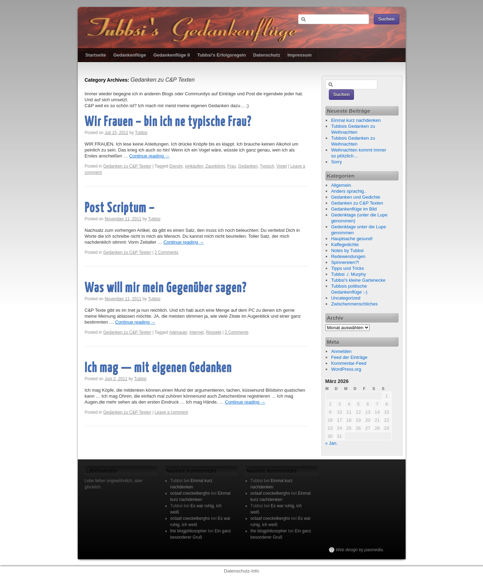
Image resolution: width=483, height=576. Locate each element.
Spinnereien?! (345, 262)
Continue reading (149, 155)
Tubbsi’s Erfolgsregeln (221, 55)
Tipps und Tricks (347, 268)
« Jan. (331, 443)
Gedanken (247, 166)
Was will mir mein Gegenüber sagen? (166, 288)
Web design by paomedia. (360, 549)
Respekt (213, 332)
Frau (231, 166)
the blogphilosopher (188, 531)
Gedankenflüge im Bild (354, 209)
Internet (196, 332)
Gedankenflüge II (171, 55)
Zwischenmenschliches (354, 304)
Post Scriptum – (120, 208)
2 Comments (166, 252)
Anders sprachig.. (348, 191)
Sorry (336, 161)
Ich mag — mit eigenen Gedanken (158, 368)
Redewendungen (348, 256)
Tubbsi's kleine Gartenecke (358, 280)
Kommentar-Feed (348, 363)
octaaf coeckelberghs (190, 493)
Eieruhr (176, 166)
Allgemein (341, 185)
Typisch (267, 166)
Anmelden (341, 351)
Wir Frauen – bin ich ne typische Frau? (168, 122)
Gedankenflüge (129, 55)
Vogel (282, 166)
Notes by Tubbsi (347, 250)
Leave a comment (171, 412)
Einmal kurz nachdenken (355, 120)
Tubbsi (141, 132)
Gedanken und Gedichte (355, 197)
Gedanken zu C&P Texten (127, 166)
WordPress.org (346, 369)
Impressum (299, 55)
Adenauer (178, 332)
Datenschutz (266, 55)
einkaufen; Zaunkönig (205, 166)
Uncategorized (345, 298)
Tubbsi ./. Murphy (348, 274)
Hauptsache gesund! (351, 238)
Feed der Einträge (349, 357)
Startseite (95, 55)
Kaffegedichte (345, 244)
